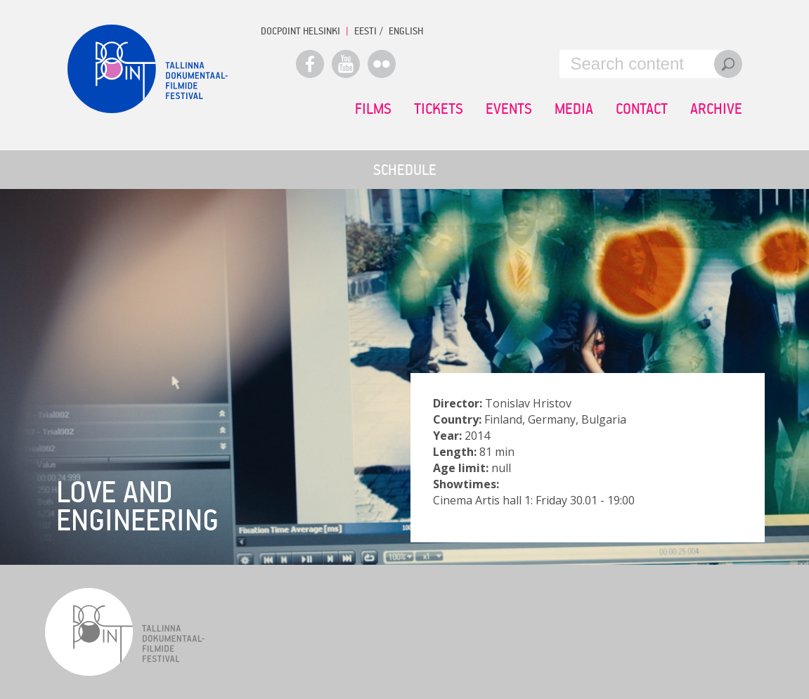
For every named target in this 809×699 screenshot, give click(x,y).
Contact (642, 108)
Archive (716, 108)
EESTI (365, 30)
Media (574, 108)
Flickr (382, 64)
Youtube (346, 64)
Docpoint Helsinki (300, 30)
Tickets (438, 108)
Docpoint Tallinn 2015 (147, 68)
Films (373, 108)
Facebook (310, 64)
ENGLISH (406, 30)
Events (509, 108)
